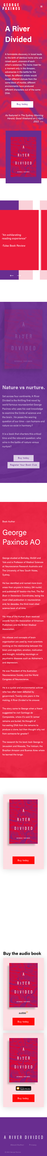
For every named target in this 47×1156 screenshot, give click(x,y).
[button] (41, 6)
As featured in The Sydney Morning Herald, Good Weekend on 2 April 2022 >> (24, 118)
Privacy (33, 1144)
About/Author (17, 1144)
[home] (11, 6)
